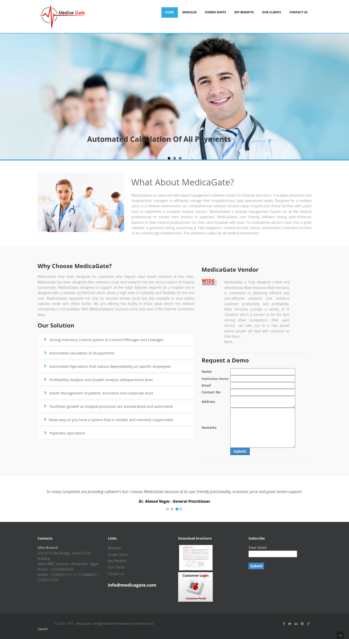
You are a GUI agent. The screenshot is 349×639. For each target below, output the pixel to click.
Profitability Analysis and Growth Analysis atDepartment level (98, 379)
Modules (189, 12)
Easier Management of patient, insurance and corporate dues (98, 393)
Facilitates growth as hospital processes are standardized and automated (108, 406)
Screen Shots (215, 12)
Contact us (116, 573)
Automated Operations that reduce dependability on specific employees (107, 366)
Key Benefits (244, 12)
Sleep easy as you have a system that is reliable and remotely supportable (108, 419)
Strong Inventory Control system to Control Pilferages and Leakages (103, 339)
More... (229, 341)
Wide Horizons (144, 624)
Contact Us (298, 12)
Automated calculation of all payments (78, 353)
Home (169, 12)
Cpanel (43, 629)
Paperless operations (64, 433)
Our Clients (271, 12)
